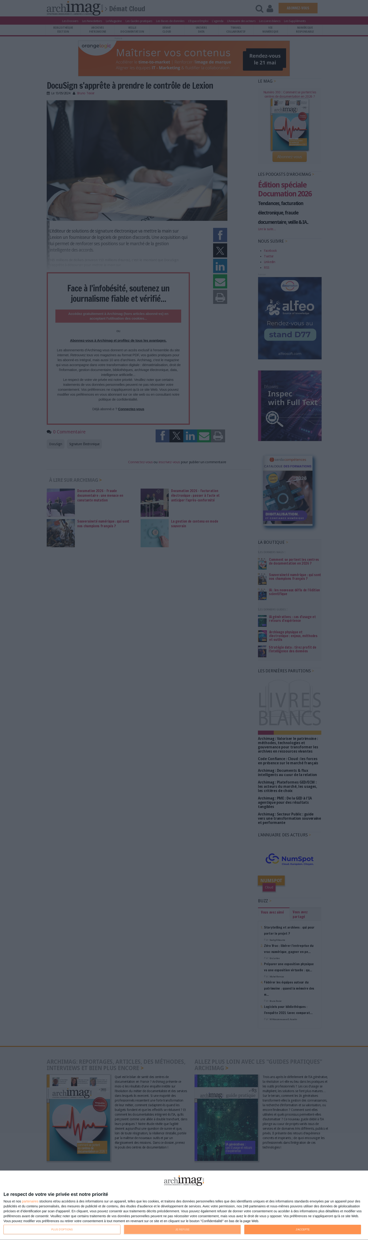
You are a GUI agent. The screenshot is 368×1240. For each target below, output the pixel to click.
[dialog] (184, 1205)
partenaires (30, 1201)
